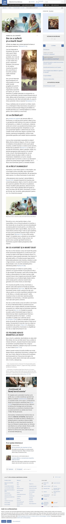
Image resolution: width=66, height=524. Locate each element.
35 (29, 374)
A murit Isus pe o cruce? (49, 86)
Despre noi (31, 483)
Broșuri (18, 486)
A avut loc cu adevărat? (53, 53)
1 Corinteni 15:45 (11, 319)
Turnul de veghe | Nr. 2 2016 (18, 7)
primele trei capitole (14, 118)
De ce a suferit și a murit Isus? (53, 58)
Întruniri (30, 494)
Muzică (18, 505)
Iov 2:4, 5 (17, 310)
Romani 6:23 (9, 180)
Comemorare (31, 495)
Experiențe (31, 501)
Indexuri (18, 498)
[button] (28, 5)
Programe (19, 496)
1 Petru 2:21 (23, 325)
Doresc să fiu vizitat (33, 488)
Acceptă (4, 521)
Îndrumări (19, 500)
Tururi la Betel (31, 492)
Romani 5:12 (23, 46)
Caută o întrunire (55, 483)
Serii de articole (20, 490)
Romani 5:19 (18, 234)
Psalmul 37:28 (21, 265)
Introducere (46, 49)
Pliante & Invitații (20, 488)
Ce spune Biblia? (47, 75)
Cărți (18, 484)
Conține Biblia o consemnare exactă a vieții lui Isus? (23, 458)
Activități (31, 499)
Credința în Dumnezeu (9, 500)
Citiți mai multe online (48, 79)
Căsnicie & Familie (8, 495)
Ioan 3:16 (21, 288)
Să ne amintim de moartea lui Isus (22, 447)
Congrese (31, 497)
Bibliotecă (4, 7)
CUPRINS (53, 45)
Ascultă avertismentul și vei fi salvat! (52, 67)
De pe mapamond (32, 503)
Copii (5, 498)
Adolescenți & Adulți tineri (9, 496)
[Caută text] (53, 2)
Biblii (18, 482)
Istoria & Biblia (7, 504)
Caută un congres (46, 486)
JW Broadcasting (20, 502)
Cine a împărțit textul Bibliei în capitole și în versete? (53, 71)
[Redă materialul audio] (62, 8)
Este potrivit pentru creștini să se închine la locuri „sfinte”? (53, 63)
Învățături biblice (8, 480)
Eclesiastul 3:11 (30, 101)
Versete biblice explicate (9, 486)
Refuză (9, 521)
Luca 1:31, (26, 374)
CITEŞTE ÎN (45, 11)
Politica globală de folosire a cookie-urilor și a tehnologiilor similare (34, 516)
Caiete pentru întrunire (21, 494)
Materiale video (20, 504)
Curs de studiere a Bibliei (9, 487)
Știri (30, 480)
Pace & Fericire (7, 493)
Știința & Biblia (7, 502)
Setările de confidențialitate (23, 517)
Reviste (10, 7)
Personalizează (16, 521)
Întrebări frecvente (32, 486)
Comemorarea (22, 399)
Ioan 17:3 (18, 347)
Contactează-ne (32, 490)
